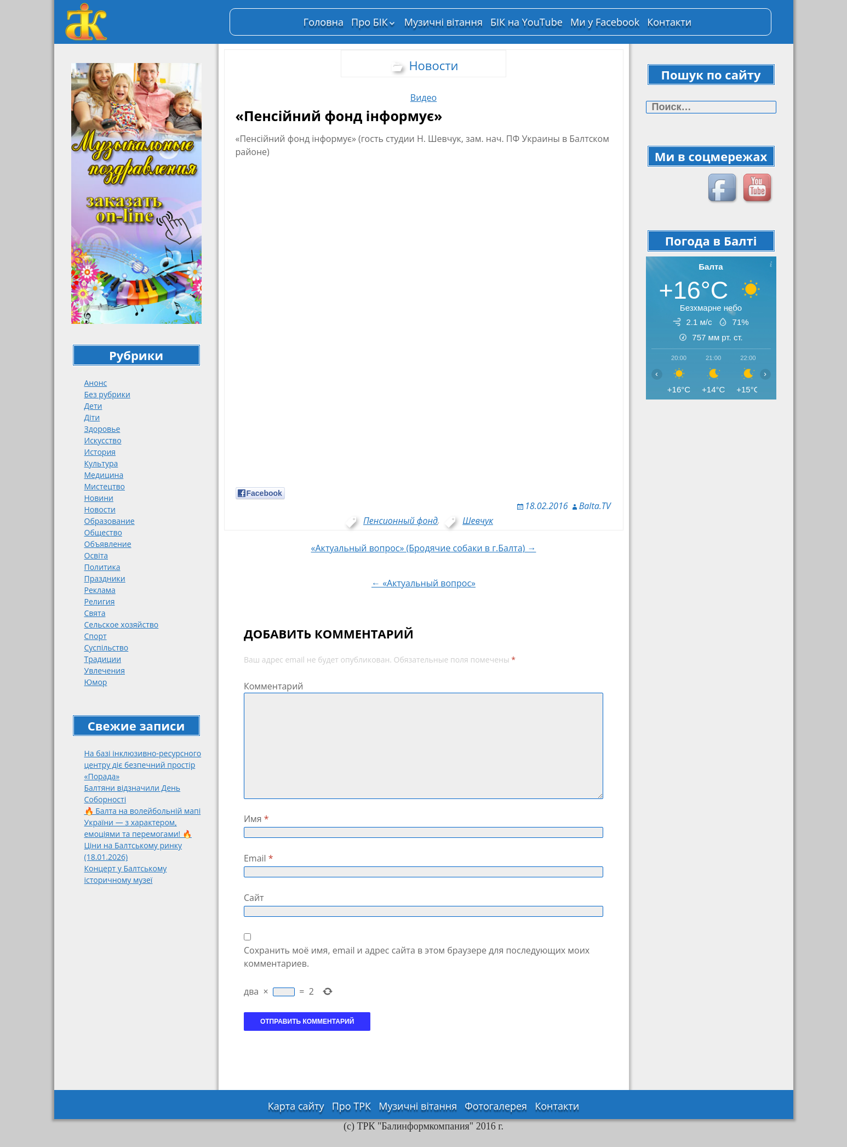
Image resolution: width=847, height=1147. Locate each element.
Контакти (669, 21)
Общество (103, 532)
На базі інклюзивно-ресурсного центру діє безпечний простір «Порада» (143, 764)
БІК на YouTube (526, 21)
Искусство (103, 440)
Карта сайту (296, 1105)
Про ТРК (351, 1105)
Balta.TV (595, 506)
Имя (256, 819)
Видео (423, 98)
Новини (98, 498)
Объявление (107, 544)
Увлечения (104, 670)
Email (258, 858)
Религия (99, 601)
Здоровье (102, 429)
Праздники (104, 578)
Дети (93, 406)
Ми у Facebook (604, 21)
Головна (324, 21)
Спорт (95, 636)
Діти (92, 417)
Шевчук (477, 521)
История (100, 452)
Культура (101, 463)
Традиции (103, 659)
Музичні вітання (443, 21)
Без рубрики (107, 394)
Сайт (254, 898)
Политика (102, 567)
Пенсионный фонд (400, 521)
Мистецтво (104, 486)
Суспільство (106, 647)
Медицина (104, 475)
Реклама (100, 590)
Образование (109, 521)
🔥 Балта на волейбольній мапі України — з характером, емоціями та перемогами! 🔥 (142, 822)
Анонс (95, 383)
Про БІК (369, 21)
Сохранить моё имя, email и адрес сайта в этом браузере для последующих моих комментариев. (417, 956)
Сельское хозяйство (121, 624)
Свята (95, 613)
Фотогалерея (496, 1105)
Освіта (96, 555)
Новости (100, 509)
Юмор (95, 682)
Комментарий (274, 686)
